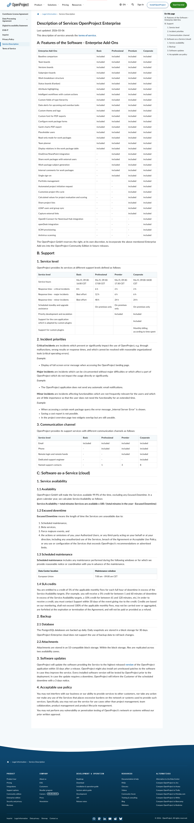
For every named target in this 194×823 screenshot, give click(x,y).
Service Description (10, 44)
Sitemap (44, 818)
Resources (77, 5)
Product (38, 5)
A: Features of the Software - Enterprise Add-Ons (177, 19)
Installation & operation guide (87, 786)
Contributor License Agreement (15, 14)
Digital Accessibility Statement (15, 26)
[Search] (132, 5)
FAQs (124, 783)
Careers (43, 794)
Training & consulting (129, 798)
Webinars (125, 805)
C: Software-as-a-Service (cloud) (178, 39)
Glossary (125, 786)
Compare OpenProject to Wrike (168, 798)
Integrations (11, 786)
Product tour (11, 779)
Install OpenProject (158, 5)
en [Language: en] (122, 5)
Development (81, 794)
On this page (169, 14)
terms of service (87, 35)
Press (42, 798)
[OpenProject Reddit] (115, 819)
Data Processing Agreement (9, 20)
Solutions (52, 5)
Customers (44, 786)
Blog (123, 801)
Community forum (129, 794)
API (77, 798)
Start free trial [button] (178, 5)
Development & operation (90, 773)
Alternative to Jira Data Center (168, 779)
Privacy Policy (8, 39)
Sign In (140, 5)
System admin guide (84, 790)
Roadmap (79, 779)
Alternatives (163, 773)
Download (80, 783)
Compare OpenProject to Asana (168, 786)
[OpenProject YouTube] (110, 819)
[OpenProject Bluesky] (121, 819)
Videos (124, 790)
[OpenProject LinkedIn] (105, 819)
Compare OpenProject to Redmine (169, 805)
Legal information (49, 14)
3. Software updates (175, 51)
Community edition (14, 794)
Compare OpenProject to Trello (168, 790)
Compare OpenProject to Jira (167, 783)
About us (43, 779)
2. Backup (171, 47)
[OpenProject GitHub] (94, 819)
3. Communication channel (178, 35)
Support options (13, 790)
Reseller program (46, 790)
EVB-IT (5, 30)
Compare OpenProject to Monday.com (170, 794)
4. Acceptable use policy (177, 54)
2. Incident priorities (175, 31)
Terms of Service (9, 49)
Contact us (54, 818)
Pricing (65, 5)
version (129, 665)
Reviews (10, 805)
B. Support (169, 24)
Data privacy (34, 818)
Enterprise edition (13, 798)
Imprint (5, 35)
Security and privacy (14, 801)
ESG (41, 783)
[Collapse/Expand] (27, 19)
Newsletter (44, 801)
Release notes (81, 801)
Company (44, 773)
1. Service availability (175, 43)
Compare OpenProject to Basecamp (169, 801)
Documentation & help (130, 779)
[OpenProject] (38, 14)
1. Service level (173, 28)
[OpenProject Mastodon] (99, 819)
